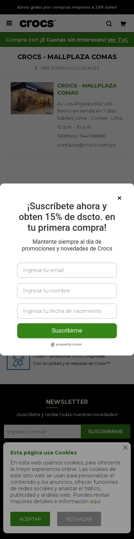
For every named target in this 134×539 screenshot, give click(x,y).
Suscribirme (67, 330)
